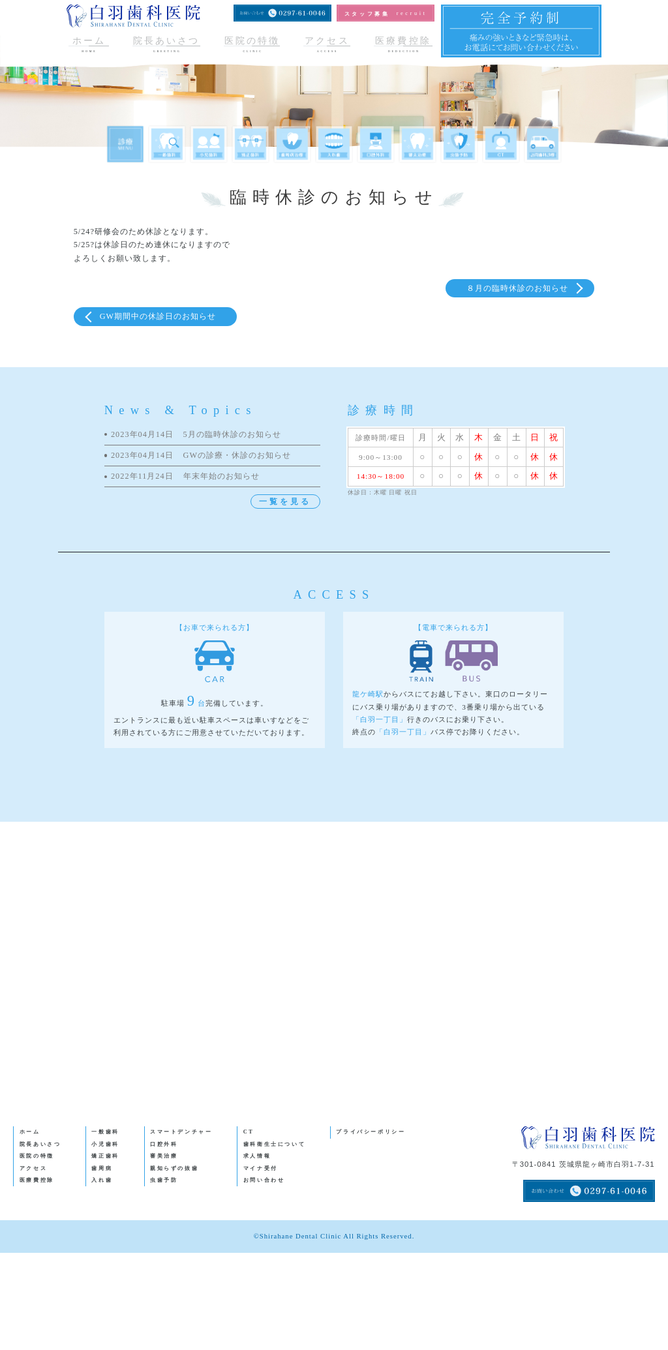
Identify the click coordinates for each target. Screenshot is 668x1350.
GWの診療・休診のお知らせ (201, 455)
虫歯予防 (164, 1180)
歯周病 (101, 1168)
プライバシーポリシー (370, 1132)
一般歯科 (105, 1132)
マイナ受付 (260, 1168)
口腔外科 (164, 1144)
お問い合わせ (264, 1180)
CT (248, 1132)
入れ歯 (101, 1180)
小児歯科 (105, 1144)
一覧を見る (285, 501)
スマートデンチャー (181, 1132)
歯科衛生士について (274, 1144)
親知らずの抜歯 (174, 1168)
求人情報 (257, 1156)
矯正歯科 (105, 1156)
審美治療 (164, 1156)
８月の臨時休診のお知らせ (517, 288)
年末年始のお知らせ (185, 476)
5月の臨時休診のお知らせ (196, 435)
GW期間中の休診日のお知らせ (158, 316)
